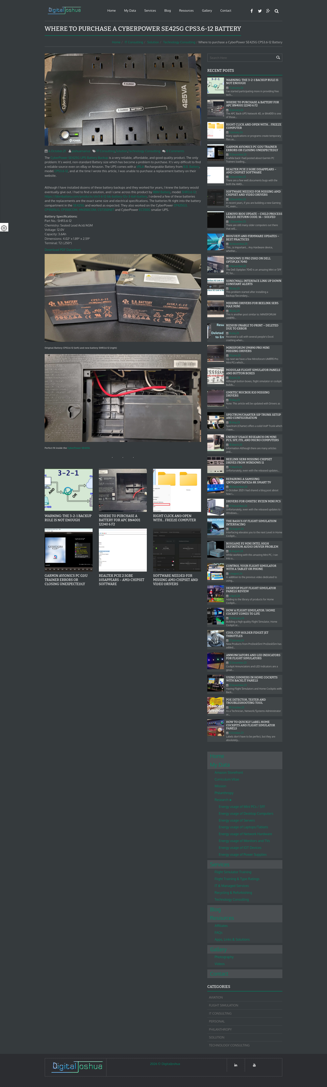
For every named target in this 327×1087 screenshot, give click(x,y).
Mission (220, 786)
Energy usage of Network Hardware (245, 834)
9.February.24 (236, 618)
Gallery (207, 10)
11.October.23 (236, 732)
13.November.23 (238, 685)
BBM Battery (161, 192)
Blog (167, 10)
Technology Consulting (179, 42)
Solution (153, 42)
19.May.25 (234, 400)
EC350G (144, 210)
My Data (130, 10)
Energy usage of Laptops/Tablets (243, 827)
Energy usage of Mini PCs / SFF (242, 807)
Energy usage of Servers (237, 820)
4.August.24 (235, 573)
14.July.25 (234, 333)
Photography (224, 957)
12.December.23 (238, 662)
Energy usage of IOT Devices (240, 848)
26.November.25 (238, 243)
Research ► (223, 800)
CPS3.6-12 (61, 171)
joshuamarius (81, 151)
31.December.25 (238, 154)
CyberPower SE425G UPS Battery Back (77, 158)
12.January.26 (236, 110)
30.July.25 (234, 288)
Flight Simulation (223, 1005)
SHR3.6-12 (189, 192)
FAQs (219, 932)
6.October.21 (57, 151)
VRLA (140, 167)
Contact (225, 10)
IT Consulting (134, 42)
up (106, 158)
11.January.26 (236, 132)
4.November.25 (237, 266)
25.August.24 (236, 528)
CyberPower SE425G (79, 447)
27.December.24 (238, 505)
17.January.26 (236, 87)
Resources (186, 10)
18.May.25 (234, 422)
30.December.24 (238, 486)
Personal (217, 1021)
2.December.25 (237, 221)
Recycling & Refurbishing (233, 892)
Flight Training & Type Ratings (237, 879)
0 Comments (175, 151)
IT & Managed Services (232, 886)
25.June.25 (235, 355)
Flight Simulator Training (233, 872)
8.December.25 (237, 176)
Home (111, 10)
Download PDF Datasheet (63, 250)
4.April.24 (234, 595)
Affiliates (221, 926)
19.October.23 (236, 707)
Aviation (216, 997)
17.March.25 (235, 467)
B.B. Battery (191, 167)
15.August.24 (236, 551)
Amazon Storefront (229, 772)
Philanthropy (224, 793)
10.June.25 (234, 377)
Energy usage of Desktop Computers (246, 813)
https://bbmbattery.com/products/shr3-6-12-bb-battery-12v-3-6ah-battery (96, 196)
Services (150, 10)
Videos (220, 964)
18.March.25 (235, 444)
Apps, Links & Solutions (232, 939)
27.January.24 (236, 640)
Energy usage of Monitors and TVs (244, 841)
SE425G (78, 205)
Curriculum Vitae (227, 779)
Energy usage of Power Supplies (243, 854)
